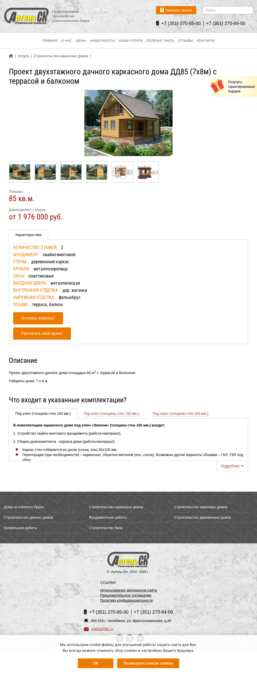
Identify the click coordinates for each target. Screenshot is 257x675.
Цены (81, 41)
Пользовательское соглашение (126, 595)
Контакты (206, 41)
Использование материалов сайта (128, 590)
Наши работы (102, 41)
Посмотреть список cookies (148, 663)
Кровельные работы (20, 528)
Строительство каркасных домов (116, 507)
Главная (49, 41)
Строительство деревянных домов (202, 517)
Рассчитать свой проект (42, 333)
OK (95, 663)
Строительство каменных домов (200, 507)
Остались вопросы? (38, 318)
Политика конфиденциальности (126, 600)
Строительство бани (106, 528)
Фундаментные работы (108, 517)
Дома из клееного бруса (23, 507)
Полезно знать (160, 41)
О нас (67, 41)
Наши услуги (130, 41)
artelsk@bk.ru (98, 629)
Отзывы (185, 41)
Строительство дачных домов (28, 517)
